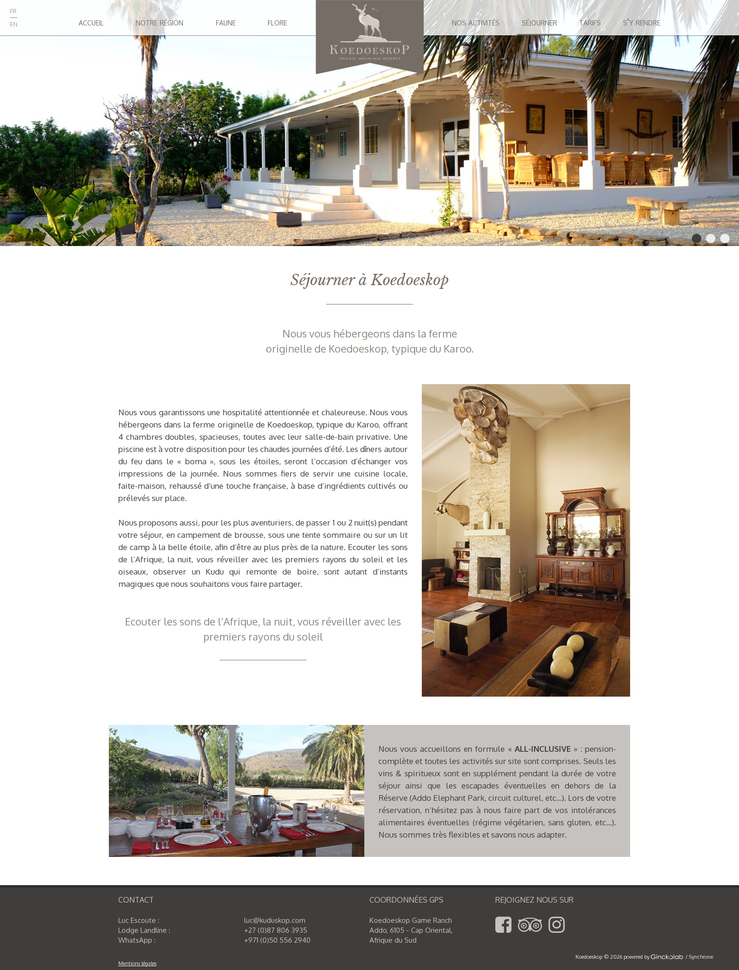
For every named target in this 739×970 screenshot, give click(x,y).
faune (226, 21)
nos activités (476, 21)
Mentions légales (137, 963)
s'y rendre (641, 21)
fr (13, 10)
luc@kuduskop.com (274, 920)
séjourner (539, 21)
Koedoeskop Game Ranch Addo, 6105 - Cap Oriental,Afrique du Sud (411, 930)
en (13, 23)
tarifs (590, 21)
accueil (91, 21)
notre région (159, 21)
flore (277, 21)
